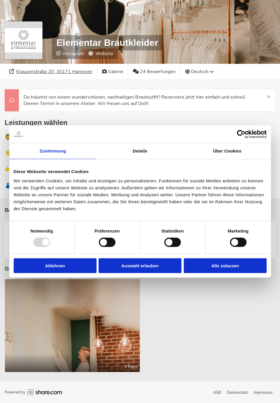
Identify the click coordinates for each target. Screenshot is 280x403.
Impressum (263, 392)
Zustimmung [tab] (53, 150)
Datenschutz (237, 392)
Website (100, 53)
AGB (217, 392)
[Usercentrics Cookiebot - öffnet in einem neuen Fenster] (241, 134)
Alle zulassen (225, 265)
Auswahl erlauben (139, 265)
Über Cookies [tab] (227, 150)
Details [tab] (140, 150)
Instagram (70, 53)
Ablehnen (55, 265)
